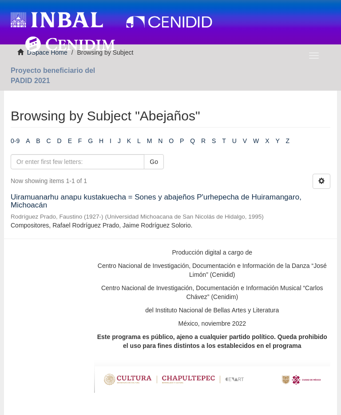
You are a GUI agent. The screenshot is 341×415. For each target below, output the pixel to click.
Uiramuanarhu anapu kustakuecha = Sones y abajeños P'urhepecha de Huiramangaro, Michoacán (156, 201)
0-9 (15, 140)
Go (154, 161)
